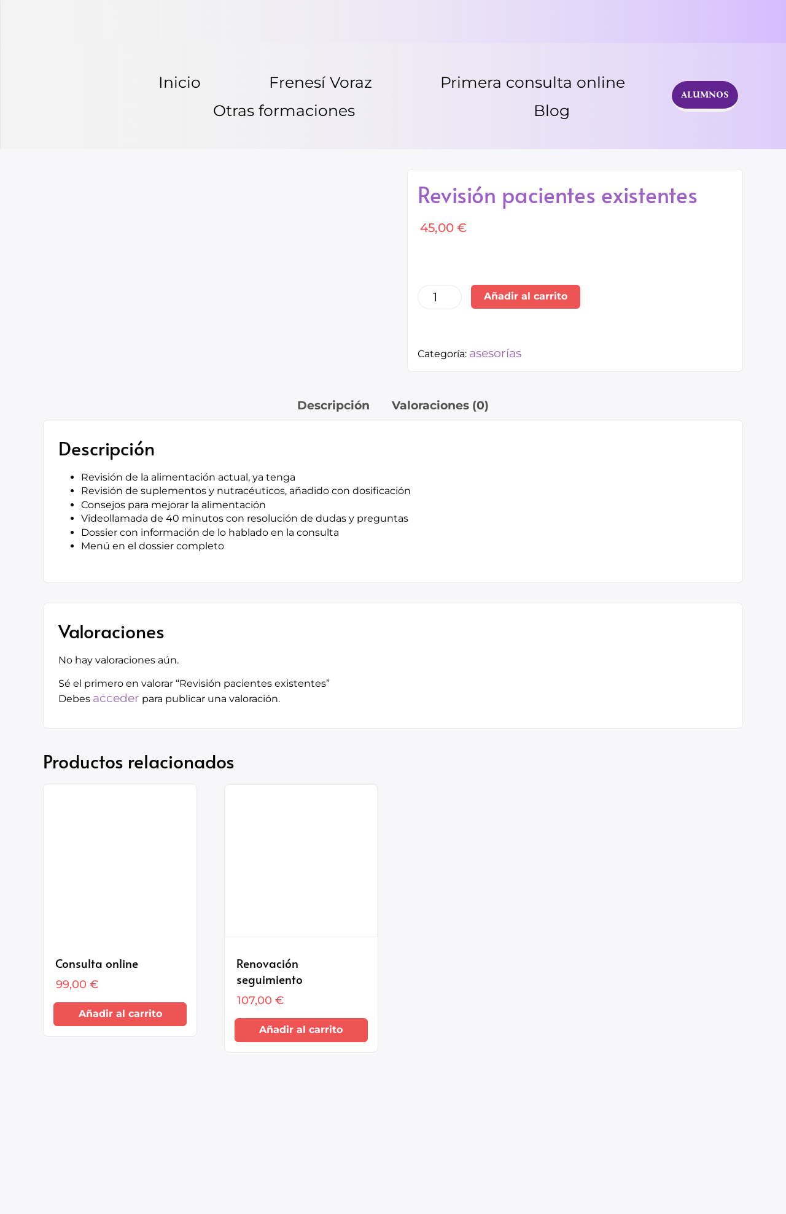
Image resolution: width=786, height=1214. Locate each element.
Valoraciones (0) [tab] (440, 405)
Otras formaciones (284, 110)
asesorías (495, 353)
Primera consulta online (532, 82)
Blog (552, 110)
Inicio (179, 82)
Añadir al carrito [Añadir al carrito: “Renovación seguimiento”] (301, 1029)
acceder (116, 698)
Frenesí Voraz (320, 82)
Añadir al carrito (525, 296)
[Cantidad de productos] (440, 297)
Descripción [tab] (333, 405)
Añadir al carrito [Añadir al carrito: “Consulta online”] (120, 1013)
